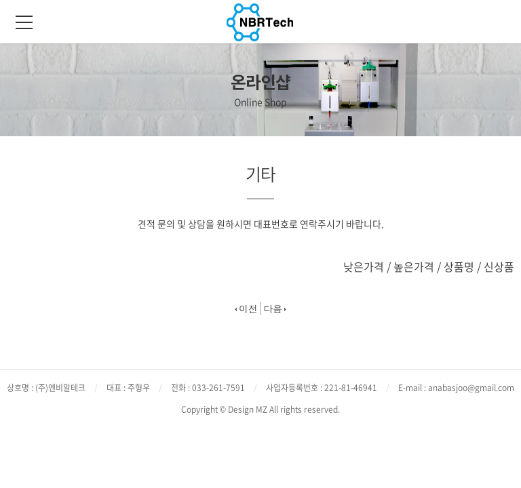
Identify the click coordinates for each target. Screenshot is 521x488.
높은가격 (413, 266)
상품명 (459, 266)
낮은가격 (363, 266)
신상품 (499, 266)
